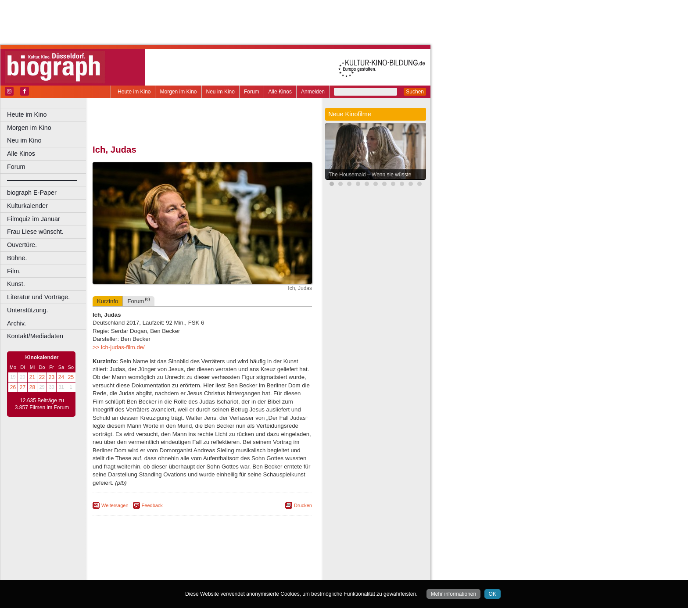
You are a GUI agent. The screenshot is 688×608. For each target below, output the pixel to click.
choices (156, 566)
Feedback (152, 505)
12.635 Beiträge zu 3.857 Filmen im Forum (42, 404)
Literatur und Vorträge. (38, 296)
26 (13, 387)
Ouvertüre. (22, 244)
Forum (251, 92)
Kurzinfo (107, 301)
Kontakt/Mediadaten (35, 336)
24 (61, 377)
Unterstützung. (27, 310)
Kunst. (16, 283)
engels (176, 566)
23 (51, 377)
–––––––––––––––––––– (42, 179)
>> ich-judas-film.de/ (119, 347)
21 (32, 377)
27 (22, 387)
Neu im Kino (220, 92)
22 (42, 377)
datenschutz (238, 558)
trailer (202, 566)
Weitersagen (115, 505)
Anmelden (313, 92)
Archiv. (16, 323)
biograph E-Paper (32, 192)
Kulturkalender (27, 205)
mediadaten (270, 558)
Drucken (303, 505)
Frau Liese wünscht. (35, 231)
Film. (14, 271)
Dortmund (214, 573)
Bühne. (17, 257)
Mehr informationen (453, 594)
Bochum (135, 573)
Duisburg (267, 573)
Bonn (154, 573)
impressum (207, 558)
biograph (132, 566)
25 (71, 377)
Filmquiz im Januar (33, 218)
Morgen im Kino (178, 92)
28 (32, 387)
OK (492, 594)
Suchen (415, 92)
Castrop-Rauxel (181, 573)
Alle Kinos (280, 92)
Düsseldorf (241, 573)
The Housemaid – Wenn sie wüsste (370, 175)
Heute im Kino (134, 92)
